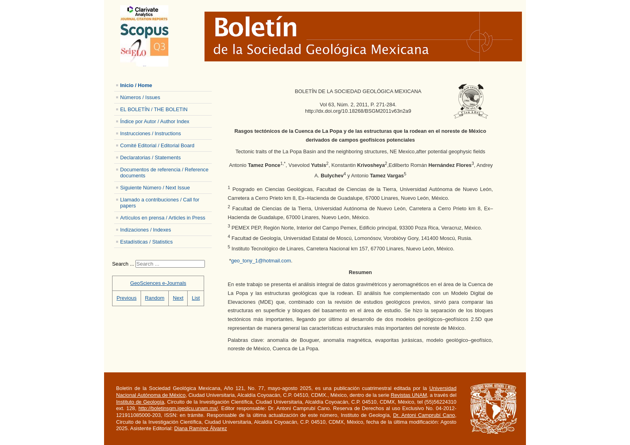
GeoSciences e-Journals (158, 283)
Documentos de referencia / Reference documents (164, 173)
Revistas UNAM (409, 395)
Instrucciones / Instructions (150, 133)
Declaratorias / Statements (150, 157)
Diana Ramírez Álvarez (200, 428)
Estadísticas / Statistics (146, 242)
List (196, 298)
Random (154, 298)
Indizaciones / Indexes (145, 230)
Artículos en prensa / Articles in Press (162, 218)
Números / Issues (140, 97)
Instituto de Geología (140, 402)
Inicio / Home (136, 85)
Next (178, 298)
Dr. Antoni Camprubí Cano (424, 415)
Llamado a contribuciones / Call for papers (159, 203)
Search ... (123, 264)
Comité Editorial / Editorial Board (157, 145)
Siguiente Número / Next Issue (155, 188)
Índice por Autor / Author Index (154, 121)
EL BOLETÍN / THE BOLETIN (154, 109)
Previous (127, 298)
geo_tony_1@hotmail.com (261, 261)
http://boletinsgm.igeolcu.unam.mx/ (178, 408)
